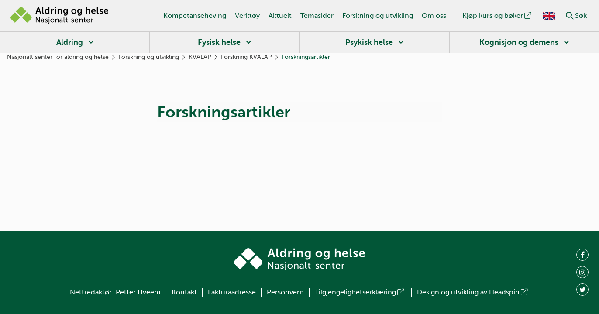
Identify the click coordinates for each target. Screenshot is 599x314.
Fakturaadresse (232, 292)
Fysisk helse (219, 42)
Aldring (69, 42)
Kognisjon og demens (518, 42)
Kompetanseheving (194, 15)
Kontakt (184, 292)
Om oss (434, 15)
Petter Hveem (138, 292)
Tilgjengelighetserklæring (360, 292)
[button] (569, 15)
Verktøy (247, 15)
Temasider (317, 15)
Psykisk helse (369, 42)
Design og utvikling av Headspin (473, 292)
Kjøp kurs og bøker (497, 15)
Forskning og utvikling (377, 15)
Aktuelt (280, 15)
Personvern (285, 292)
